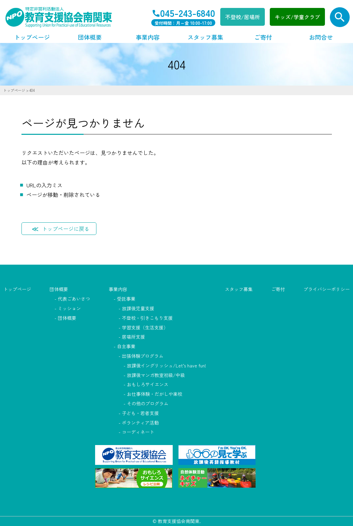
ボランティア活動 (140, 422)
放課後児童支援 (138, 308)
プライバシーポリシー (326, 289)
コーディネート (138, 432)
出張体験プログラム (142, 356)
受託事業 (126, 298)
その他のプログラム (147, 403)
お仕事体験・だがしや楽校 (154, 394)
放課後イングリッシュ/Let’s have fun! (166, 365)
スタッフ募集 (205, 37)
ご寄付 (263, 37)
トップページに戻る (65, 229)
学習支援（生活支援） (145, 327)
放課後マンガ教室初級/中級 (156, 375)
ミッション (69, 308)
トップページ (32, 37)
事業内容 (147, 37)
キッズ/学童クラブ (297, 17)
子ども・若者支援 (140, 413)
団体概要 (90, 37)
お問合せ (321, 37)
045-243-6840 (187, 13)
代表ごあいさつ (74, 298)
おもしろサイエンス (147, 384)
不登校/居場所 (242, 17)
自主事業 (126, 346)
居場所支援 (133, 336)
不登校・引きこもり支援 (147, 318)
